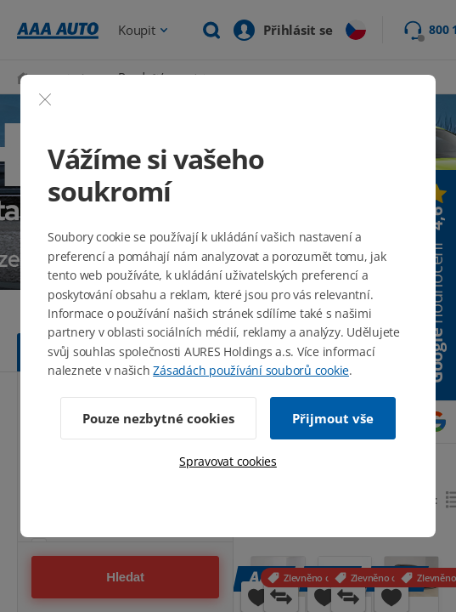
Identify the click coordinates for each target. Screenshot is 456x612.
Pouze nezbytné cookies (158, 418)
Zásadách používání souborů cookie (251, 370)
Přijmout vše (333, 418)
